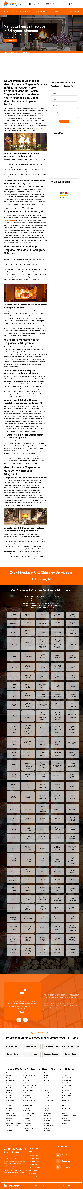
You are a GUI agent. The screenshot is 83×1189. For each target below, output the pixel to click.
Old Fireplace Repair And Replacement (57, 666)
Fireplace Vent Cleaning (57, 695)
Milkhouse (46, 1080)
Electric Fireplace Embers (57, 785)
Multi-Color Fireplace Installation (42, 797)
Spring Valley (66, 1093)
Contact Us (54, 11)
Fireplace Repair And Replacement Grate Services (28, 743)
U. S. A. (64, 1110)
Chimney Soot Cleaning (13, 631)
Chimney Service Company (57, 889)
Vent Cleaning (13, 880)
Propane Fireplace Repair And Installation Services (13, 729)
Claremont (10, 1108)
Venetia (64, 1113)
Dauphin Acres (30, 1075)
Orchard (46, 1103)
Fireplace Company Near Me (13, 917)
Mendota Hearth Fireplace (42, 838)
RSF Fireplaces (13, 819)
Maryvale (28, 1131)
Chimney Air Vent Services (13, 796)
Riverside (65, 1073)
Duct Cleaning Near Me (28, 908)
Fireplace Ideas (13, 908)
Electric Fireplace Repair (57, 705)
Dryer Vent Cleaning (72, 871)
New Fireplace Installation (72, 632)
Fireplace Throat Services (13, 754)
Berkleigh (9, 1093)
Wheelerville (66, 1121)
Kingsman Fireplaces (57, 808)
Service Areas (40, 11)
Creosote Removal (28, 623)
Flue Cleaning (13, 623)
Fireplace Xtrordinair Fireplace (72, 838)
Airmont (9, 1073)
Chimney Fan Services (72, 685)
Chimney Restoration (13, 666)
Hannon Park (29, 1103)
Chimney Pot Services (57, 685)
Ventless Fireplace (42, 927)
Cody (8, 1110)
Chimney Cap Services (28, 676)
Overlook (46, 1105)
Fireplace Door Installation (42, 729)
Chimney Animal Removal (57, 859)
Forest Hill (28, 1088)
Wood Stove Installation (57, 917)
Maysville (46, 1073)
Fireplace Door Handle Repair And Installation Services (57, 729)
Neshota (46, 1090)
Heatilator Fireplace (28, 819)
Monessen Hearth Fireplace (28, 847)
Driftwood (28, 1080)
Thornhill (65, 1105)
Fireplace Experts (72, 889)
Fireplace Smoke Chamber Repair (42, 656)
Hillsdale (27, 1110)
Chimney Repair (57, 623)
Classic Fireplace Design (72, 776)
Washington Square (69, 1115)
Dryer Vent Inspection (72, 880)
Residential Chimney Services (57, 754)
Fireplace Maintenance (28, 917)
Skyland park (66, 1085)
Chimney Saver (72, 666)
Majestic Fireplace (57, 819)
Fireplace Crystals (28, 796)
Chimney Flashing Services (13, 695)
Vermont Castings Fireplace (72, 819)
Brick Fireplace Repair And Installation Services (13, 951)
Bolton (8, 1095)
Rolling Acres (66, 1080)
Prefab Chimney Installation (42, 871)
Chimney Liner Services (13, 685)
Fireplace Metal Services (13, 743)
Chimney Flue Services (72, 676)
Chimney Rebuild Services (27, 871)
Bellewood (9, 1090)
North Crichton (48, 1093)
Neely (45, 1088)
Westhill (64, 1118)
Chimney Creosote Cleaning (28, 632)
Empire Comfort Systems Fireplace (13, 859)
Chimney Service (42, 615)
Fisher (27, 1083)
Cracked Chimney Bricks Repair (72, 765)
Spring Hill (65, 1090)
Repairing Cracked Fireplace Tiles (42, 765)
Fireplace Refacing (57, 656)
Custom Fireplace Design (28, 785)
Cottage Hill (10, 1118)
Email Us (72, 4)
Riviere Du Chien (67, 1078)
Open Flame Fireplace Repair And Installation (13, 939)
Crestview (9, 1131)
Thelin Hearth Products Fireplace (28, 859)
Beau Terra (10, 1088)
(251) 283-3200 (74, 11)
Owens (45, 1110)
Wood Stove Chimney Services (13, 928)
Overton (46, 1108)
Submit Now (64, 121)
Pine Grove (47, 1118)
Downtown (28, 1078)
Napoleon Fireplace (42, 819)
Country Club (10, 1121)
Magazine (28, 1126)
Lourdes (27, 1121)
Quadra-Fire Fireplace (72, 828)
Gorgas (27, 1095)
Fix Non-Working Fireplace (28, 643)
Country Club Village (13, 1126)
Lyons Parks (29, 1123)
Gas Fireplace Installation (13, 716)
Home (3, 11)
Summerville (66, 1095)
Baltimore (9, 1083)
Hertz (27, 1108)
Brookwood (10, 1100)
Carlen (8, 1103)
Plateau (46, 1123)
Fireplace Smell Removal (13, 776)
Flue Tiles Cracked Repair (42, 776)
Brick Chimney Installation (72, 643)
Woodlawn (65, 1123)
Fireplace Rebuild (13, 704)
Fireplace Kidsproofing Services (57, 871)
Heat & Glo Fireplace (13, 828)
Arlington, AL (66, 1167)
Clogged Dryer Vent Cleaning (13, 889)
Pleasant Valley (48, 1126)
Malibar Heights (30, 1128)
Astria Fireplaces (72, 808)
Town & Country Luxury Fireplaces (43, 809)
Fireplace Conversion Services (57, 928)
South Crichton (67, 1088)
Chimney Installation (72, 623)
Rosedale (65, 1083)
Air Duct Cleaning (27, 880)
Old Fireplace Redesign (57, 776)
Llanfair (27, 1118)
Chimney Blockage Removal (28, 666)
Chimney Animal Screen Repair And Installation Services (57, 643)
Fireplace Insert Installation (13, 871)
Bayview (9, 1085)
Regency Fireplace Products (72, 797)
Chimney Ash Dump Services (42, 685)
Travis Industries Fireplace (57, 847)
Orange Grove (48, 1100)
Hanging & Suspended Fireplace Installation (72, 928)
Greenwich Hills (30, 1100)
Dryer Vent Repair (28, 898)
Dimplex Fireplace (57, 828)
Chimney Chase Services (42, 676)
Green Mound (29, 1098)
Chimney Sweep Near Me (42, 908)
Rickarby (46, 1131)
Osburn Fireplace (42, 828)
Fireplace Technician (72, 908)
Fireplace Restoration (13, 643)
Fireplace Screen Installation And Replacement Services (72, 859)
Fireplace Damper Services (57, 743)
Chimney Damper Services (27, 685)
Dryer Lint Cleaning (43, 880)
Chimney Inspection (57, 615)
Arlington (9, 1078)
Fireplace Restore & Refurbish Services (28, 951)
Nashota (46, 1083)
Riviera (64, 1075)
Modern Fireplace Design (13, 785)
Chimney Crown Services (13, 676)
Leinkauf (28, 1115)
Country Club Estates (13, 1123)
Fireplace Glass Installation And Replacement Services (28, 729)
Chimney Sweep (13, 615)
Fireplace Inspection (42, 666)
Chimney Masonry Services (28, 695)
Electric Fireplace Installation (28, 716)
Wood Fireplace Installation (72, 705)
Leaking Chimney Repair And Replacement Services (28, 765)
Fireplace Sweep (42, 695)
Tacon (64, 1098)
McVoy (45, 1075)
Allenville (9, 1075)
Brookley (9, 1098)
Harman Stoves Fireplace (28, 828)
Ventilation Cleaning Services (28, 939)
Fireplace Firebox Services (42, 743)
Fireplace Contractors (72, 695)
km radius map (64, 154)
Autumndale (10, 1080)
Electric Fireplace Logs (28, 754)
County (8, 1128)
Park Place (47, 1113)
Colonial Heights (11, 1115)
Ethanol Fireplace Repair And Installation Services (57, 716)
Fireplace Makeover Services (43, 939)
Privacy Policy (33, 1176)
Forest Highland (30, 1085)
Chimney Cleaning (27, 615)
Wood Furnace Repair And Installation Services (42, 716)
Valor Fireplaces (28, 808)
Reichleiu (46, 1128)
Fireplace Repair (42, 631)
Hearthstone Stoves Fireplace (72, 847)
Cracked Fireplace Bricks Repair (43, 951)
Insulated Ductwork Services (72, 939)
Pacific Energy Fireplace (28, 838)
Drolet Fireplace (13, 847)
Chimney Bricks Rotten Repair (57, 765)
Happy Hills (28, 1105)
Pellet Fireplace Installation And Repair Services (57, 797)
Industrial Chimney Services (72, 754)
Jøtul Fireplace (13, 838)
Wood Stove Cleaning (72, 917)
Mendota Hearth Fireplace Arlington (19, 52)
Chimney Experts (13, 898)
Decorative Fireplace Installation (72, 898)
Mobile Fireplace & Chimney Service (56, 1185)
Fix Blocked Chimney (13, 765)
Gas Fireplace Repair (43, 704)
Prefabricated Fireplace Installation (72, 716)
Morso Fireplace (42, 847)
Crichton (28, 1073)
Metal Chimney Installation (13, 656)
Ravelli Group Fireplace (43, 859)
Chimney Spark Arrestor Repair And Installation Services (42, 643)
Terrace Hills (66, 1100)
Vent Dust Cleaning (57, 880)
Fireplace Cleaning (72, 615)
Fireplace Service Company (42, 889)
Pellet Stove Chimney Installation (42, 785)
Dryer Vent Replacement (43, 898)
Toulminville (66, 1108)
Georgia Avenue (30, 1093)
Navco (45, 1085)
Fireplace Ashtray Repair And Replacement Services (72, 729)
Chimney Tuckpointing (72, 656)
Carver (8, 1105)
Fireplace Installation (57, 631)
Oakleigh (46, 1098)
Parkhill (45, 1115)
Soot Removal (43, 623)
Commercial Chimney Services (42, 754)
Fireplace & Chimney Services (20, 11)
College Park (10, 1113)
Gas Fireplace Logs (72, 742)
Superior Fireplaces (13, 808)
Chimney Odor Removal (27, 776)
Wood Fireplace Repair (28, 705)
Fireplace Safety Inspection (57, 898)
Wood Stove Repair (42, 917)
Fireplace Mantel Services (72, 951)
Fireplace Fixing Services (28, 928)
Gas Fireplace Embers (72, 785)
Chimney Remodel (57, 939)
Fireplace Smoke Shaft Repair (28, 656)
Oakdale (46, 1095)
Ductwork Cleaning (57, 908)
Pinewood (46, 1121)
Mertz (45, 1078)
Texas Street (66, 1103)
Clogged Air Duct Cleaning (28, 889)
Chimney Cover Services (57, 676)
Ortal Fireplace (57, 838)
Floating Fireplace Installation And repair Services (57, 951)
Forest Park (29, 1090)
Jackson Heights (30, 1113)
